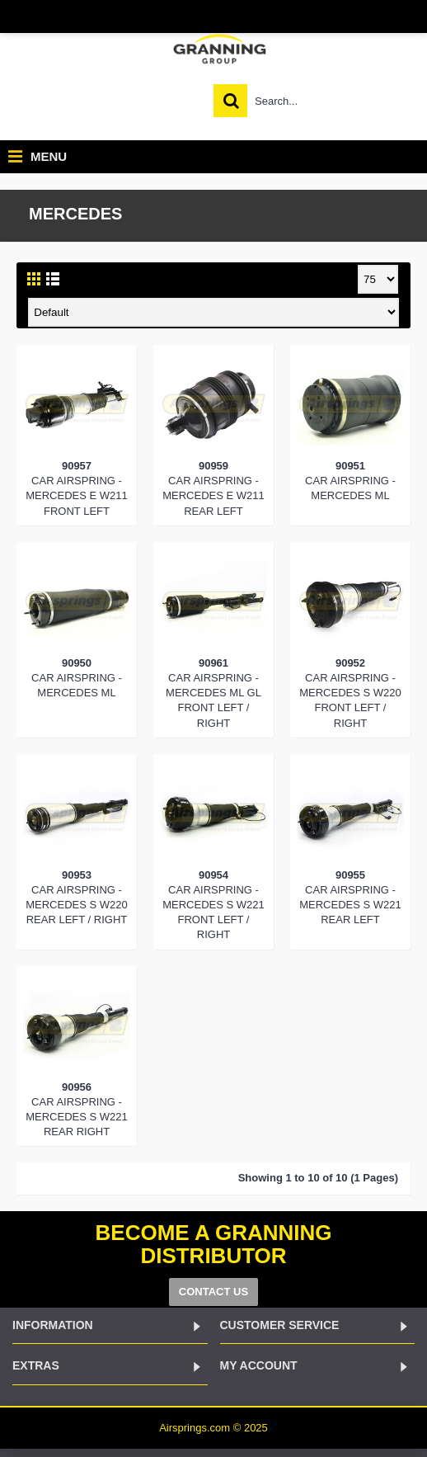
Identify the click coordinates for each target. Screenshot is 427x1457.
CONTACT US (213, 1291)
